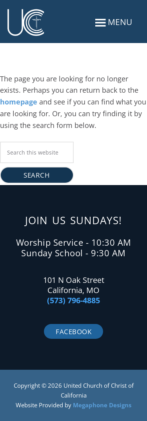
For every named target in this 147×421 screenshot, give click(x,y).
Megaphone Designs (102, 405)
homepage (18, 101)
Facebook (73, 331)
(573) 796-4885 (73, 300)
